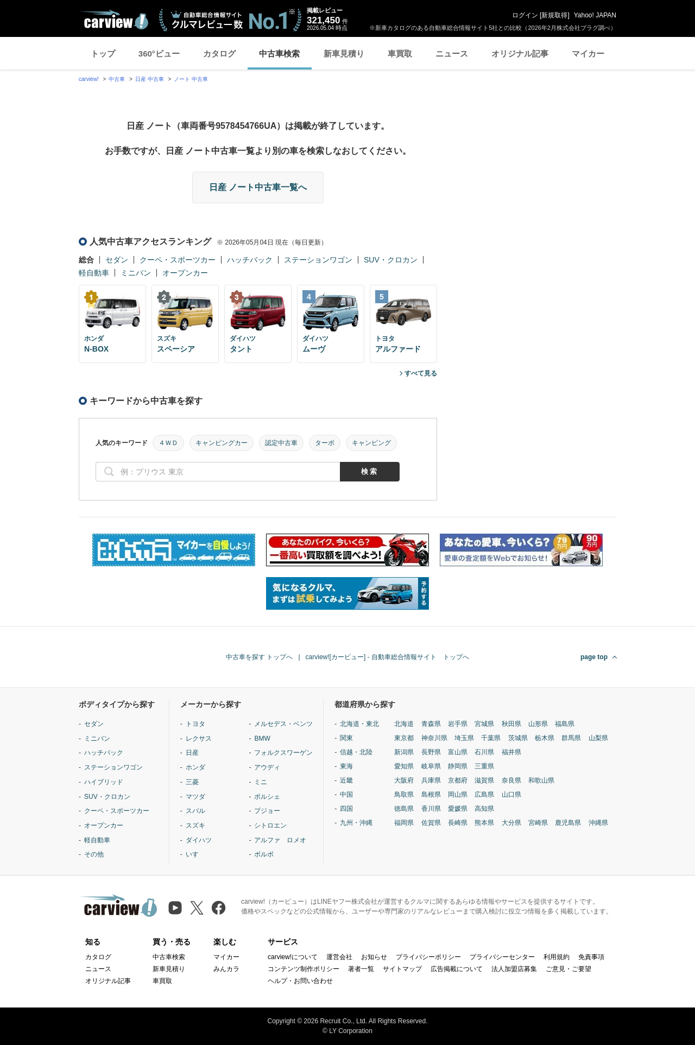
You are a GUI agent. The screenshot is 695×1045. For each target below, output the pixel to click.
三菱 (192, 782)
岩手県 (457, 724)
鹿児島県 (568, 823)
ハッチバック (250, 259)
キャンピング (371, 443)
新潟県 (404, 752)
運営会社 (339, 957)
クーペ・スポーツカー (178, 259)
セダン (116, 259)
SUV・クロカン (391, 259)
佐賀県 (431, 823)
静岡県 (457, 766)
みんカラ (226, 969)
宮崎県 (538, 823)
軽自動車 (94, 272)
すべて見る (421, 373)
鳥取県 (404, 794)
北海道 (404, 724)
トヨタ (195, 724)
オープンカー (185, 272)
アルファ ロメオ (280, 840)
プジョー (267, 811)
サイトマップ (402, 969)
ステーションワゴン (318, 259)
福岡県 (404, 823)
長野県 (431, 752)
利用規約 (557, 957)
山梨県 (598, 738)
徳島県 (404, 808)
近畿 (346, 780)
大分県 (511, 823)
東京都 (404, 738)
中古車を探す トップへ (259, 657)
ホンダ (195, 767)
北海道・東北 (359, 724)
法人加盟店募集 (514, 969)
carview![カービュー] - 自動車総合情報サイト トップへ (387, 657)
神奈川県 (434, 738)
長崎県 (457, 823)
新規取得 (554, 15)
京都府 (457, 780)
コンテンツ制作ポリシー (303, 969)
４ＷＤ (168, 443)
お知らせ (374, 957)
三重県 (484, 766)
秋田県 (511, 724)
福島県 (564, 724)
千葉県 (491, 738)
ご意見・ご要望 (568, 969)
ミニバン (136, 272)
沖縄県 (598, 823)
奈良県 (511, 780)
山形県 (538, 724)
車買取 (400, 53)
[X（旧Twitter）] (197, 908)
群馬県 (571, 738)
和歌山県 (541, 780)
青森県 (431, 724)
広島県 (484, 794)
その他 (94, 854)
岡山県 (457, 794)
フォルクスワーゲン (283, 752)
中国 (346, 794)
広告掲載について (457, 969)
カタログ (219, 53)
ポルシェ (267, 796)
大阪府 (404, 780)
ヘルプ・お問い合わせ (300, 981)
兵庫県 (431, 780)
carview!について (293, 957)
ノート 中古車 (191, 79)
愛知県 (404, 766)
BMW (262, 738)
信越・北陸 (356, 752)
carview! (89, 79)
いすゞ (195, 854)
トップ (103, 53)
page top (594, 657)
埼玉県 (464, 738)
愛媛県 (457, 808)
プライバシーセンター (502, 957)
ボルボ (264, 854)
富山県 (457, 752)
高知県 (484, 808)
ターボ (324, 443)
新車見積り (344, 53)
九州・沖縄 (356, 823)
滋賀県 (484, 780)
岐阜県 (431, 766)
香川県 (431, 808)
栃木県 (544, 738)
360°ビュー (159, 53)
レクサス (199, 738)
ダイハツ (199, 840)
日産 (192, 752)
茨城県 (518, 738)
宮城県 (484, 724)
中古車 (117, 79)
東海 (346, 766)
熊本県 (484, 823)
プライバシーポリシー (428, 957)
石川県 (484, 752)
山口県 (511, 794)
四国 (346, 808)
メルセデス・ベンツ (283, 724)
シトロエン (270, 825)
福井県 (511, 752)
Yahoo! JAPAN (595, 15)
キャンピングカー (221, 443)
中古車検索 (279, 53)
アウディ (267, 767)
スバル (195, 811)
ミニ (260, 782)
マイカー (588, 53)
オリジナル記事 (519, 53)
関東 (346, 738)
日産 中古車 (149, 79)
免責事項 (591, 957)
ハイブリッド (103, 782)
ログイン (525, 15)
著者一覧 (361, 969)
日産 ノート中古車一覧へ (258, 187)
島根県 (431, 794)
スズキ (195, 825)
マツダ (195, 796)
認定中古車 (281, 443)
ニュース (451, 53)
